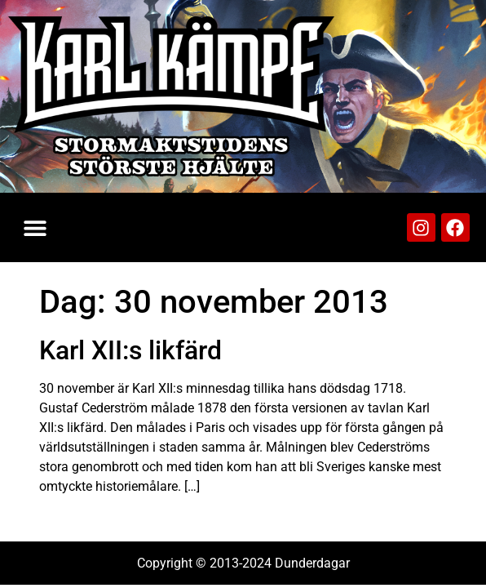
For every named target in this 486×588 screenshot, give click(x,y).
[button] (34, 227)
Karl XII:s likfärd (130, 350)
